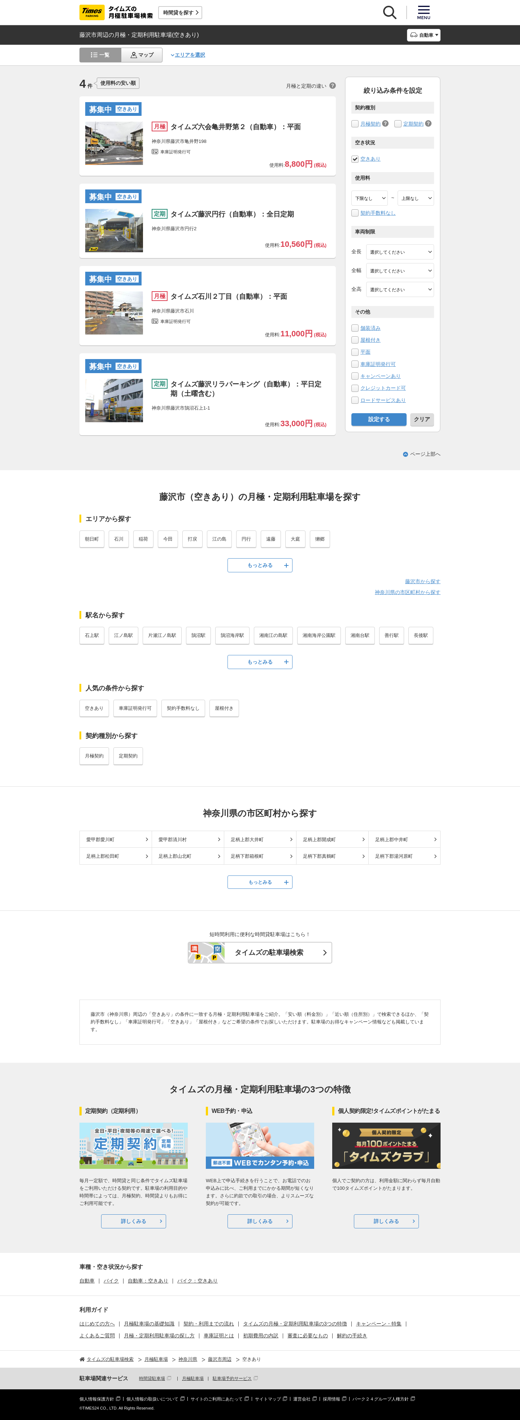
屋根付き (370, 340)
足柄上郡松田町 (102, 856)
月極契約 (370, 124)
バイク (111, 1281)
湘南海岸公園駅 (319, 635)
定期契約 (413, 124)
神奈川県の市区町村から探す (408, 592)
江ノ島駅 (123, 635)
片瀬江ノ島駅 (162, 635)
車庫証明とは (219, 1335)
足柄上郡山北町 (175, 856)
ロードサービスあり (383, 400)
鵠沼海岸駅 (232, 635)
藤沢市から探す (423, 581)
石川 (119, 539)
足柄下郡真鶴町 (319, 856)
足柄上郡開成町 (319, 839)
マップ (145, 55)
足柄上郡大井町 (247, 839)
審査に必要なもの (307, 1335)
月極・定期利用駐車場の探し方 (159, 1335)
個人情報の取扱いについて (152, 1399)
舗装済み (370, 328)
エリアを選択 (190, 55)
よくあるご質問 (97, 1335)
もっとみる (260, 565)
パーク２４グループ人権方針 (380, 1399)
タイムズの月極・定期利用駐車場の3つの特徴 (295, 1324)
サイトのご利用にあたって (217, 1399)
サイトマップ (268, 1399)
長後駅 (421, 635)
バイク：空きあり (197, 1281)
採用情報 (331, 1399)
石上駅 (92, 635)
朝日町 (92, 539)
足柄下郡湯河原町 (394, 856)
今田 (168, 539)
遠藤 (271, 539)
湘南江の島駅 (273, 635)
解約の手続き (352, 1335)
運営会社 (302, 1399)
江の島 (219, 539)
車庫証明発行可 (378, 364)
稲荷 (143, 539)
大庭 (295, 539)
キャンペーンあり (380, 376)
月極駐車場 (193, 1378)
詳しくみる (133, 1221)
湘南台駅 (360, 635)
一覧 (104, 55)
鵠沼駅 (198, 635)
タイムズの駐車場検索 (269, 952)
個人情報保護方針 (96, 1399)
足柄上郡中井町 (391, 839)
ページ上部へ (425, 454)
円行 (246, 539)
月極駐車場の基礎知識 (149, 1324)
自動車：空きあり (148, 1281)
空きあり (370, 159)
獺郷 (320, 539)
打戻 (192, 539)
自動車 (87, 1281)
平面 (365, 352)
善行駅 (392, 635)
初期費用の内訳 (260, 1335)
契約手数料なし (378, 213)
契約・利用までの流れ (208, 1324)
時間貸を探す (178, 13)
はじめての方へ (97, 1324)
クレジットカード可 (383, 388)
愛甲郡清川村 (173, 839)
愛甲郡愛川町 (100, 839)
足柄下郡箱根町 (247, 856)
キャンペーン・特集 (379, 1324)
